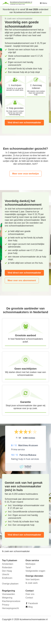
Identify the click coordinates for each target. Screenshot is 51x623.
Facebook (33, 603)
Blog (30, 607)
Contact (29, 597)
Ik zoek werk (32, 583)
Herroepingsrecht (10, 608)
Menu (43, 3)
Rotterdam (7, 567)
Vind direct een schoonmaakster (24, 122)
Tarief (28, 567)
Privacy (5, 605)
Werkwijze (30, 564)
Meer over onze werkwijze (25, 173)
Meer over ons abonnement (22, 280)
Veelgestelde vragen (35, 571)
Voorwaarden (8, 594)
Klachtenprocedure (11, 601)
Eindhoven (7, 578)
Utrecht (5, 574)
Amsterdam (7, 564)
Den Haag (7, 571)
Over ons (30, 594)
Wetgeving (7, 597)
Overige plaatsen (10, 583)
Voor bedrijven (32, 579)
